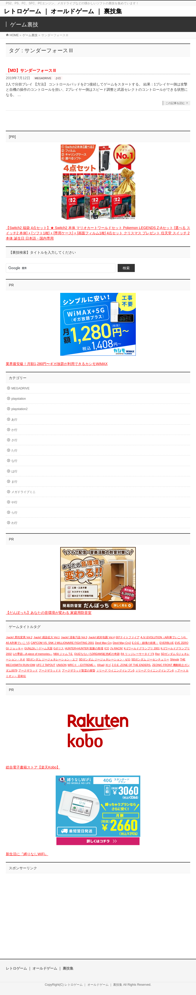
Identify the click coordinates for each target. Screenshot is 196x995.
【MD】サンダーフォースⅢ (31, 70)
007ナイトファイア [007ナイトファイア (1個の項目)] (128, 637)
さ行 (58, 78)
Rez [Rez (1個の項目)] (157, 653)
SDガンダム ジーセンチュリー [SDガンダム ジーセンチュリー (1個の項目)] (150, 659)
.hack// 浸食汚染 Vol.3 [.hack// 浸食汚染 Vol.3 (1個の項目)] (74, 637)
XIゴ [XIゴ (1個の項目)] (108, 664)
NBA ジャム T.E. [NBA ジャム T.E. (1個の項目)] (63, 653)
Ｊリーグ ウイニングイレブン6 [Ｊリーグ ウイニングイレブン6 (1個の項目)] (154, 670)
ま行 (14, 481)
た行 (14, 450)
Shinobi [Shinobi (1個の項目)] (174, 659)
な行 (14, 461)
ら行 (14, 512)
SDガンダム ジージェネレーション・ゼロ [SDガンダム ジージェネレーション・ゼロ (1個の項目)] (104, 659)
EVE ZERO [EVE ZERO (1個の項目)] (181, 642)
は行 (14, 471)
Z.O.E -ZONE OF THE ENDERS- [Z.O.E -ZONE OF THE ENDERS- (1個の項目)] (131, 664)
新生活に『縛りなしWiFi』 (27, 854)
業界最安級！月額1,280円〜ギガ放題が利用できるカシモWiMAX (57, 364)
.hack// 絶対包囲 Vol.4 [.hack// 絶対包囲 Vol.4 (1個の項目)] (101, 637)
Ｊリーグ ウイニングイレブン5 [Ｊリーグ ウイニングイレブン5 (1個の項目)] (115, 670)
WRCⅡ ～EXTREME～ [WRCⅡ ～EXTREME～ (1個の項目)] (82, 664)
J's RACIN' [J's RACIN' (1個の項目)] (116, 648)
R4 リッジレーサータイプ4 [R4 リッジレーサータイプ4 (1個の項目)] (137, 653)
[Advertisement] (98, 911)
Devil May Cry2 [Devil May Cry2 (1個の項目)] (122, 642)
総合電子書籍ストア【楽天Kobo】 (33, 767)
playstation (18, 398)
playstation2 (19, 409)
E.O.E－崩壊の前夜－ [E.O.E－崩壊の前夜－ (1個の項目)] (145, 642)
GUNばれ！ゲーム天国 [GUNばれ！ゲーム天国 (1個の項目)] (38, 648)
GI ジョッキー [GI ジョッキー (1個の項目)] (14, 648)
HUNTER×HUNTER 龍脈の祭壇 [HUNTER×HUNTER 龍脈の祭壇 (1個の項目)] (84, 648)
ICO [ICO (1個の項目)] (106, 648)
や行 (14, 502)
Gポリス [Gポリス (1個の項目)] (58, 648)
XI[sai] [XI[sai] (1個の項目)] (101, 664)
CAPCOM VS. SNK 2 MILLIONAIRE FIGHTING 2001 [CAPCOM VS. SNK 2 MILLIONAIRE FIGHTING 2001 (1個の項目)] (62, 642)
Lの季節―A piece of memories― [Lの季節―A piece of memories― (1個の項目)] (32, 653)
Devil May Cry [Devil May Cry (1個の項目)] (103, 642)
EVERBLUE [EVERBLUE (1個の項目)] (166, 642)
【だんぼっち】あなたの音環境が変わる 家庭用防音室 (48, 613)
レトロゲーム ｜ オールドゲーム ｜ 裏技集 (63, 11)
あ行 (14, 419)
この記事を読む (175, 103)
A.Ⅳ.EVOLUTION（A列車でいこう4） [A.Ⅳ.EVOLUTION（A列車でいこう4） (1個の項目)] (164, 637)
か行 (14, 430)
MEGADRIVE (43, 78)
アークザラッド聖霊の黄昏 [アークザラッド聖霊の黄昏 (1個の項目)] (78, 670)
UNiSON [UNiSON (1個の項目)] (61, 664)
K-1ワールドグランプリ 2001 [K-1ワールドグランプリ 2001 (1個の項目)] (142, 648)
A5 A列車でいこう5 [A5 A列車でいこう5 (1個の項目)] (17, 642)
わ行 (14, 523)
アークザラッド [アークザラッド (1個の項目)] (28, 670)
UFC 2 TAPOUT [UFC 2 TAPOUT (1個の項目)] (45, 664)
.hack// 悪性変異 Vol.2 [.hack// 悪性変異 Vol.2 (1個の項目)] (19, 637)
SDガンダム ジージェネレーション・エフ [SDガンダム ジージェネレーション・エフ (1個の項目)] (52, 659)
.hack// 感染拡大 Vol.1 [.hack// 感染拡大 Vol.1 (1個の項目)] (46, 637)
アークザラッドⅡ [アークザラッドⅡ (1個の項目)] (50, 670)
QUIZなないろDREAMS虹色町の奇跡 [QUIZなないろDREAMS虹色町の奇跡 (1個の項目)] (97, 653)
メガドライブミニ (23, 492)
